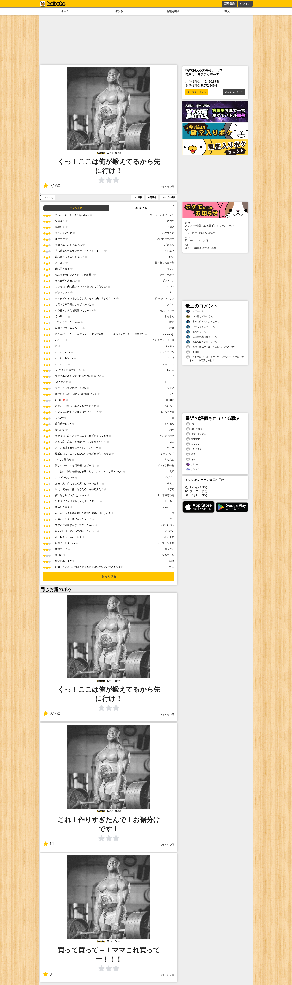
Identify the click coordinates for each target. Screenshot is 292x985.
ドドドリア (168, 382)
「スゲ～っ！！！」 (198, 311)
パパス (170, 286)
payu (171, 256)
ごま (171, 441)
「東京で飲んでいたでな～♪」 (203, 321)
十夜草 (170, 328)
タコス (170, 226)
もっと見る (108, 576)
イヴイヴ (169, 477)
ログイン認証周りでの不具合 (215, 246)
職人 (227, 11)
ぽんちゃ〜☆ (167, 411)
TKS (190, 424)
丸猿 (171, 471)
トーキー (169, 501)
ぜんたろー (168, 405)
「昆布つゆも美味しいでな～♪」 (204, 342)
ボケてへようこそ (234, 92)
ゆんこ (170, 483)
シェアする (47, 197)
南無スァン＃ (167, 310)
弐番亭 (170, 220)
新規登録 (229, 3)
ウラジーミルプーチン (162, 214)
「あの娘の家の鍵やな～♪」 (202, 337)
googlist (170, 399)
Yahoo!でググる (196, 434)
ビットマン (168, 280)
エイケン (169, 268)
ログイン (245, 3)
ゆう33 (170, 447)
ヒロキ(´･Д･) (167, 453)
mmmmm (193, 439)
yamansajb (168, 334)
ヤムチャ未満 (167, 435)
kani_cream (194, 429)
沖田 (171, 566)
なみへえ (192, 469)
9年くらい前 (167, 186)
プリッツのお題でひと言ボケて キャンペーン (215, 224)
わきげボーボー (165, 238)
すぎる (170, 489)
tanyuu (170, 370)
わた (171, 429)
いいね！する (196, 487)
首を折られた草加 (164, 262)
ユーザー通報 (168, 197)
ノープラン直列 (165, 543)
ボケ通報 (137, 197)
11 (48, 843)
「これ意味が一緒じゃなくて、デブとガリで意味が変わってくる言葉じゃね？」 (215, 358)
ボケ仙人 (169, 346)
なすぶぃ (192, 464)
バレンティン (167, 352)
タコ (171, 292)
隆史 (171, 322)
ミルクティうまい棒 (163, 340)
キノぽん (169, 531)
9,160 (51, 185)
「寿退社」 (193, 352)
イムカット (168, 364)
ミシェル (169, 423)
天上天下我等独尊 (164, 495)
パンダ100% (167, 525)
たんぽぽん (193, 449)
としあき (169, 250)
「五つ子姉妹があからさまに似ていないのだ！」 (212, 347)
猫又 (171, 561)
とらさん (169, 316)
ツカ (171, 519)
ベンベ (170, 358)
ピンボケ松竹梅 (165, 465)
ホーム (65, 11)
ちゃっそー (168, 507)
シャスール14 (167, 274)
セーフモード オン (197, 92)
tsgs (190, 459)
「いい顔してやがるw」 (200, 316)
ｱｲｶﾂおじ (169, 244)
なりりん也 (168, 459)
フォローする (196, 491)
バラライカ (168, 232)
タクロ (170, 304)
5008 (190, 454)
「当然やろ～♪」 (196, 332)
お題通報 (151, 197)
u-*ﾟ (172, 393)
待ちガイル (168, 555)
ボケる (119, 11)
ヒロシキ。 (168, 549)
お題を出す (173, 11)
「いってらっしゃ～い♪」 (201, 327)
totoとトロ (168, 537)
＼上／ (170, 388)
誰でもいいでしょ (164, 298)
